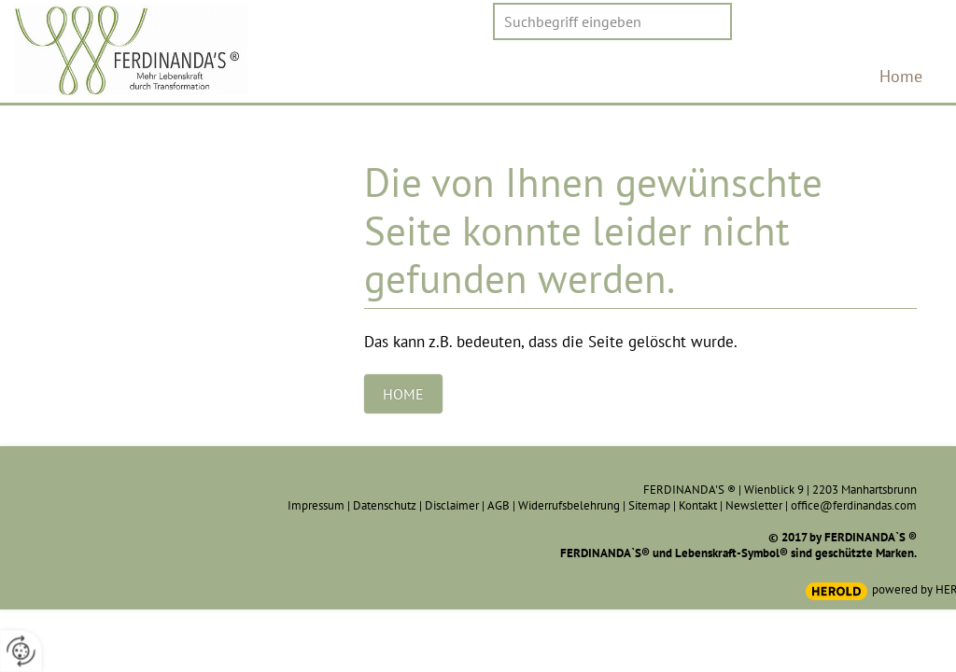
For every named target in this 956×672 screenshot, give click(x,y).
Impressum (316, 505)
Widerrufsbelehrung (569, 505)
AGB (498, 505)
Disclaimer (452, 505)
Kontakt (698, 505)
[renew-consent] (21, 651)
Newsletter (753, 505)
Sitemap (649, 505)
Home (900, 76)
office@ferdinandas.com (854, 505)
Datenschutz (384, 505)
